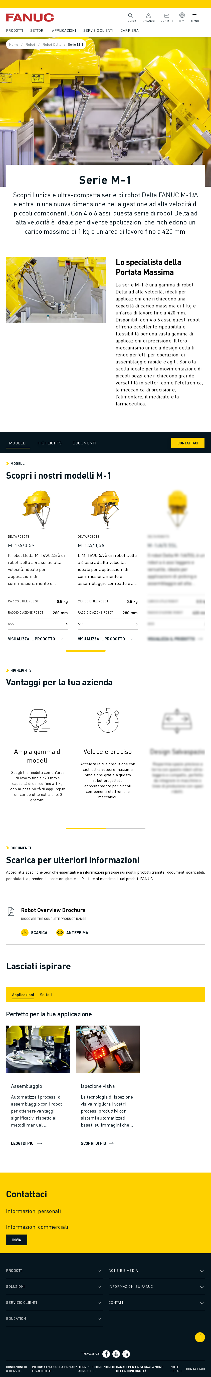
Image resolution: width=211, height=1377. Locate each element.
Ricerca (130, 17)
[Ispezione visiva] (108, 1085)
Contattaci (195, 1369)
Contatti (167, 17)
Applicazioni (64, 30)
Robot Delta (52, 44)
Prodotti (14, 30)
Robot (30, 44)
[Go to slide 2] (125, 828)
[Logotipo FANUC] (37, 17)
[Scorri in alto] (200, 1337)
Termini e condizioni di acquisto (96, 1369)
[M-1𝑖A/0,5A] (108, 545)
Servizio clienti (98, 30)
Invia (16, 1240)
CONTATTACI (187, 443)
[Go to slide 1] (86, 651)
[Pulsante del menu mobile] (194, 15)
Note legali (176, 1369)
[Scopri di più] (108, 1049)
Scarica (34, 932)
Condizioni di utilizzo (16, 1369)
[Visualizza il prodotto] (38, 511)
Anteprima (72, 932)
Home (13, 44)
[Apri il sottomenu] (100, 1270)
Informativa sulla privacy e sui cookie (54, 1369)
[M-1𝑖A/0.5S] (38, 545)
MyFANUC (148, 17)
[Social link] (106, 1354)
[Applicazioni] (23, 994)
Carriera (130, 30)
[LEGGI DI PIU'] (38, 1049)
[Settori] (46, 994)
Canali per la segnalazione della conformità (139, 1369)
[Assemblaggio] (38, 1085)
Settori (37, 30)
